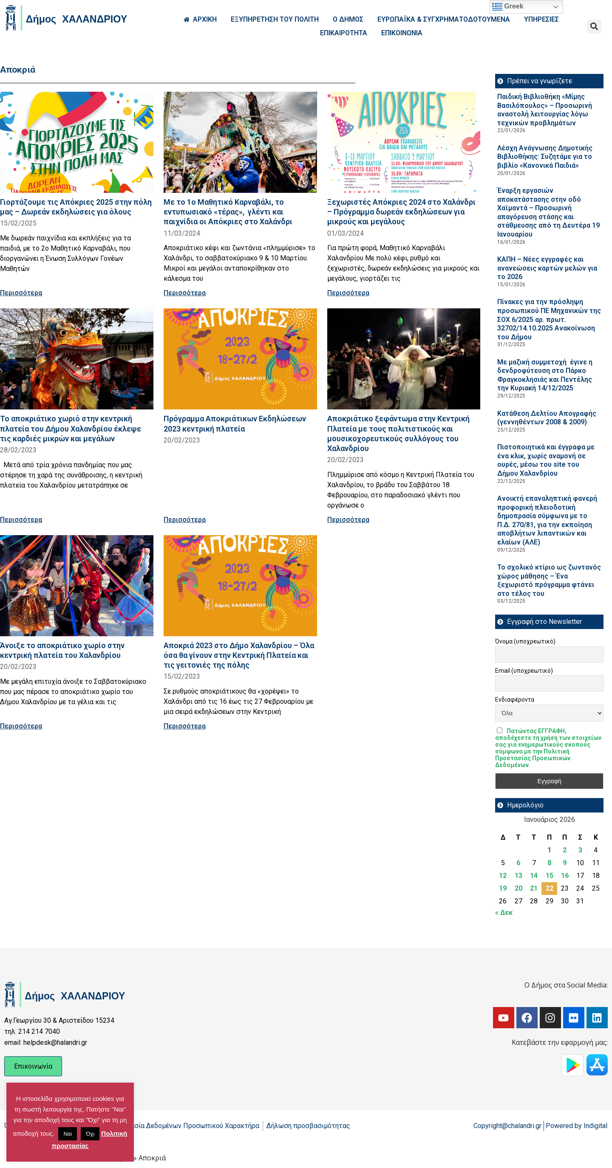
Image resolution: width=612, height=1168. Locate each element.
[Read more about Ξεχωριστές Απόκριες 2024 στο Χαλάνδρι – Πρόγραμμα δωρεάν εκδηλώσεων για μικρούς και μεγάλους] (404, 142)
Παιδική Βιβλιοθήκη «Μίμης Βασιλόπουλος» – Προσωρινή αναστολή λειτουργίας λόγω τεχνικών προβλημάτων (544, 110)
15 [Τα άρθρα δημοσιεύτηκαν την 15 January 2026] (549, 876)
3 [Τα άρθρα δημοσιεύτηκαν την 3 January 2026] (580, 850)
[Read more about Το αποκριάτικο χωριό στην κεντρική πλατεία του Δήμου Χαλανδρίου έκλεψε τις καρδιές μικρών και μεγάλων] (76, 358)
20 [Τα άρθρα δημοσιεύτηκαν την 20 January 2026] (518, 888)
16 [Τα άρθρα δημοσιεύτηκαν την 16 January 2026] (565, 876)
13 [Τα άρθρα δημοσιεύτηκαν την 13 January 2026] (518, 876)
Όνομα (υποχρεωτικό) (525, 641)
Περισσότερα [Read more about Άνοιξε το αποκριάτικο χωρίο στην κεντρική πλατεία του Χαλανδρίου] (21, 726)
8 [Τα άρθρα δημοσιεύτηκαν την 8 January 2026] (549, 863)
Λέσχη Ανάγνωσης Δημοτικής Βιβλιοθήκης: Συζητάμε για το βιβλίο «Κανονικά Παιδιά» (544, 156)
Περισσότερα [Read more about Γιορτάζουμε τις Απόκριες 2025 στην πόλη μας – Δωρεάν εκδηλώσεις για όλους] (21, 293)
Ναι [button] (67, 1134)
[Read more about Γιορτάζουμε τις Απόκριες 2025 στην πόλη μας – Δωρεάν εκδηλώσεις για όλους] (76, 142)
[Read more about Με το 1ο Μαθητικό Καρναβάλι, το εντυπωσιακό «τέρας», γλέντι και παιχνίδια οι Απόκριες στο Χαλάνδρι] (240, 142)
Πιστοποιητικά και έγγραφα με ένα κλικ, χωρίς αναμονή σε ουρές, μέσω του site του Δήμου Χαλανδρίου (546, 460)
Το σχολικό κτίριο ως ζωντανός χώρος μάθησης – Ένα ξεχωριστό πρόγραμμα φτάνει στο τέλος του (549, 580)
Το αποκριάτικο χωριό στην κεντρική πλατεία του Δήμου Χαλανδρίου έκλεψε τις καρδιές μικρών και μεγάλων (70, 428)
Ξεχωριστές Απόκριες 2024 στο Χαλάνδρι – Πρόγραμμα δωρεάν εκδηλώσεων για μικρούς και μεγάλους (401, 211)
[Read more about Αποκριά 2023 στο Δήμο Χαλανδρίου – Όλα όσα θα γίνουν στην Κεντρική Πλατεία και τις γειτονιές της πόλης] (240, 585)
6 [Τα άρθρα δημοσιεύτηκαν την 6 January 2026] (518, 863)
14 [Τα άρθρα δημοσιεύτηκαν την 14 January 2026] (534, 876)
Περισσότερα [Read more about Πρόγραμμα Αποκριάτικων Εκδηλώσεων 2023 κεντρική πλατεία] (185, 520)
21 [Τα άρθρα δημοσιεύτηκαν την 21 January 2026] (534, 888)
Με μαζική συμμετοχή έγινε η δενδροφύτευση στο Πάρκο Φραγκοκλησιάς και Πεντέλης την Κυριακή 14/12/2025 (544, 375)
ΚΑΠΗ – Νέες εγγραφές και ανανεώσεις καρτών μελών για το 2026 (547, 268)
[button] (594, 27)
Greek (508, 7)
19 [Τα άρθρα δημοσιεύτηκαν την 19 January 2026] (503, 888)
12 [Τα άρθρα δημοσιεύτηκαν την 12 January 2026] (503, 876)
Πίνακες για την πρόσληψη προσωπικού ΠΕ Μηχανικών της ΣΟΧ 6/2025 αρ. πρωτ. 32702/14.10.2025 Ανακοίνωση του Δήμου (549, 319)
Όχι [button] (90, 1134)
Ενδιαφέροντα (514, 699)
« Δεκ (504, 912)
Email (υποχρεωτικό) (524, 670)
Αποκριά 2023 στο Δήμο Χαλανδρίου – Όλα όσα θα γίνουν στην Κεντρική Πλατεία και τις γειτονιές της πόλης (239, 655)
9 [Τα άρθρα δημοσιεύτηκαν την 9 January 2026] (565, 863)
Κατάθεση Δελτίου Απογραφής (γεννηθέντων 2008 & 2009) (546, 417)
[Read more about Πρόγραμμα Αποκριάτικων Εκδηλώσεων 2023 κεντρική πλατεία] (240, 358)
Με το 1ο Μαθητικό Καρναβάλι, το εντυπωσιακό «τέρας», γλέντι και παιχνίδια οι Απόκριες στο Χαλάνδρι (228, 211)
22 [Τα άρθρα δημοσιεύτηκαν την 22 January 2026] (549, 888)
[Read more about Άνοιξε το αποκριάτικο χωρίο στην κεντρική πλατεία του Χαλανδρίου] (76, 585)
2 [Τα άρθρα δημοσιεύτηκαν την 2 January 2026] (565, 850)
